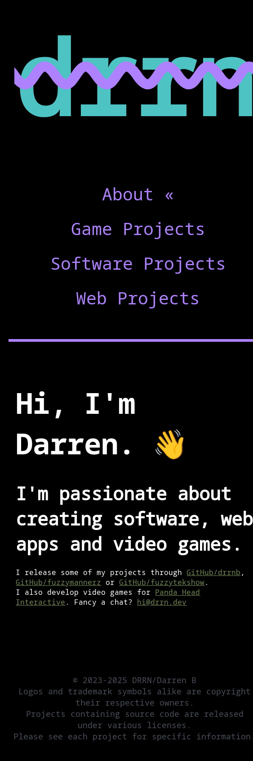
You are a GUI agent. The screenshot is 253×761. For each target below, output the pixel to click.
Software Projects (138, 263)
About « (138, 193)
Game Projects (138, 228)
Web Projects (138, 297)
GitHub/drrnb (213, 572)
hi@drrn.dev (161, 602)
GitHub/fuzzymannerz (58, 582)
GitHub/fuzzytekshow (161, 582)
